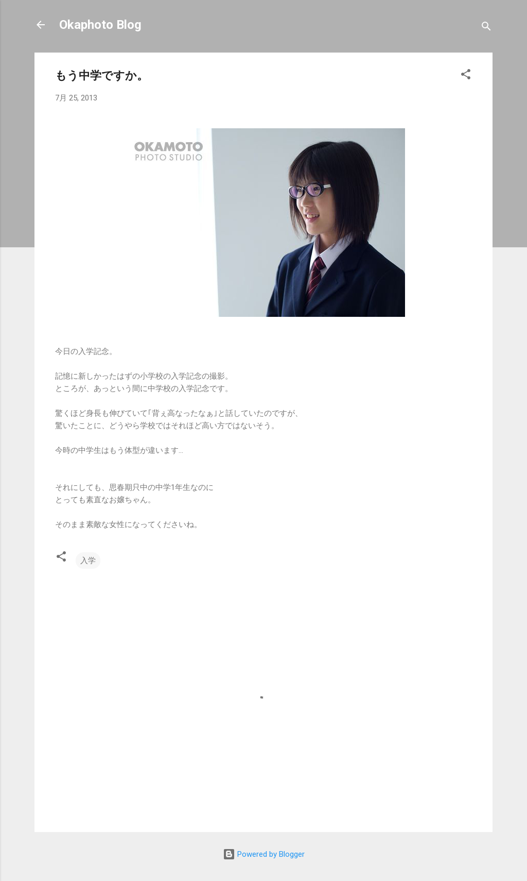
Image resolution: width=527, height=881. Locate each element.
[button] (466, 76)
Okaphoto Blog (100, 25)
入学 (88, 560)
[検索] (486, 28)
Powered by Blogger (264, 854)
